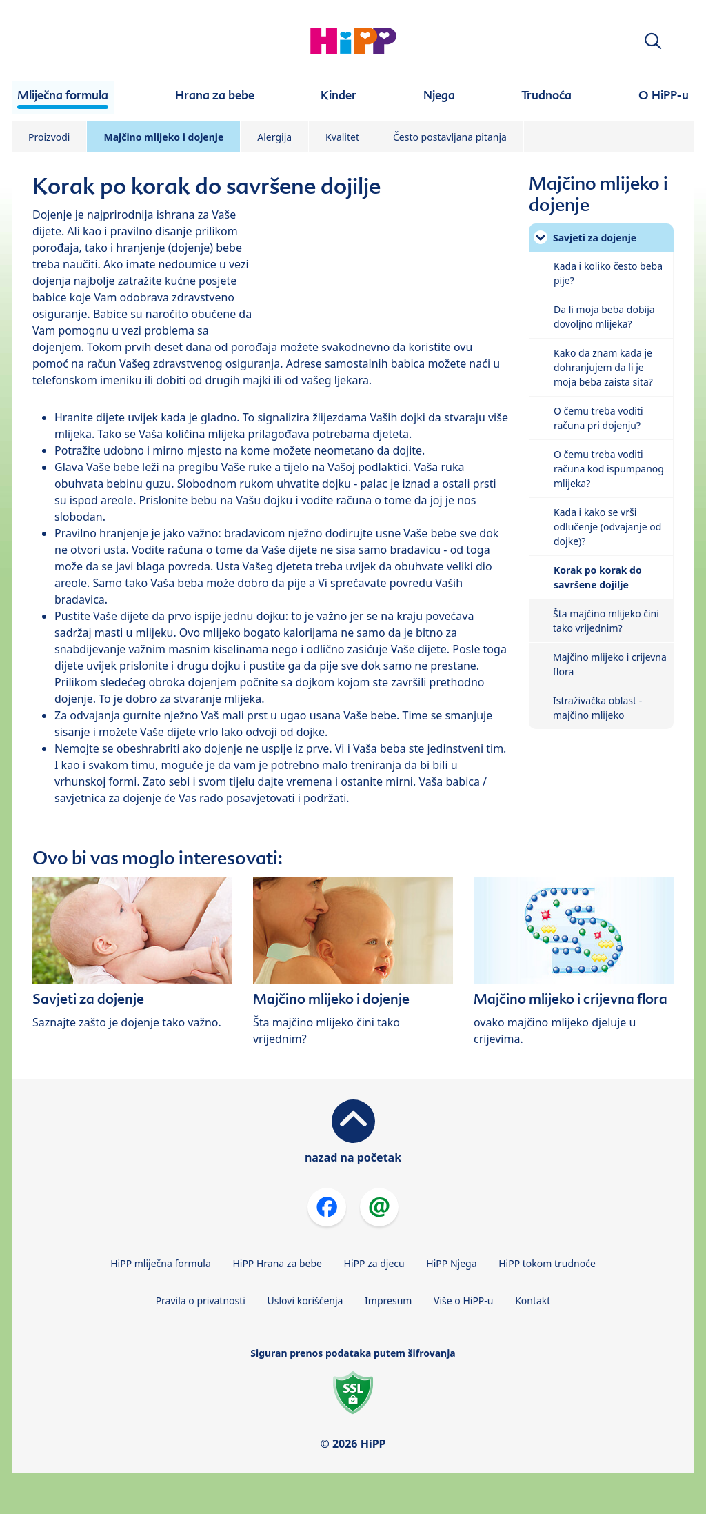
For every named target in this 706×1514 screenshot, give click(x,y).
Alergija (274, 136)
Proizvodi (49, 136)
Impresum (388, 1300)
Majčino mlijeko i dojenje (163, 136)
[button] (653, 41)
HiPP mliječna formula (160, 1263)
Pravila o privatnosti (200, 1300)
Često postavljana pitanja (450, 136)
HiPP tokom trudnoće (547, 1263)
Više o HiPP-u (463, 1300)
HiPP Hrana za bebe (277, 1263)
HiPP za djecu (374, 1263)
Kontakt (532, 1300)
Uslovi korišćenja (305, 1300)
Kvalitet (342, 136)
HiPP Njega (451, 1263)
